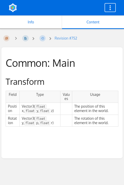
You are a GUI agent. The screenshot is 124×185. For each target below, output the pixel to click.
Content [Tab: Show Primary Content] (93, 22)
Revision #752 (66, 38)
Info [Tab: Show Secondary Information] (31, 22)
